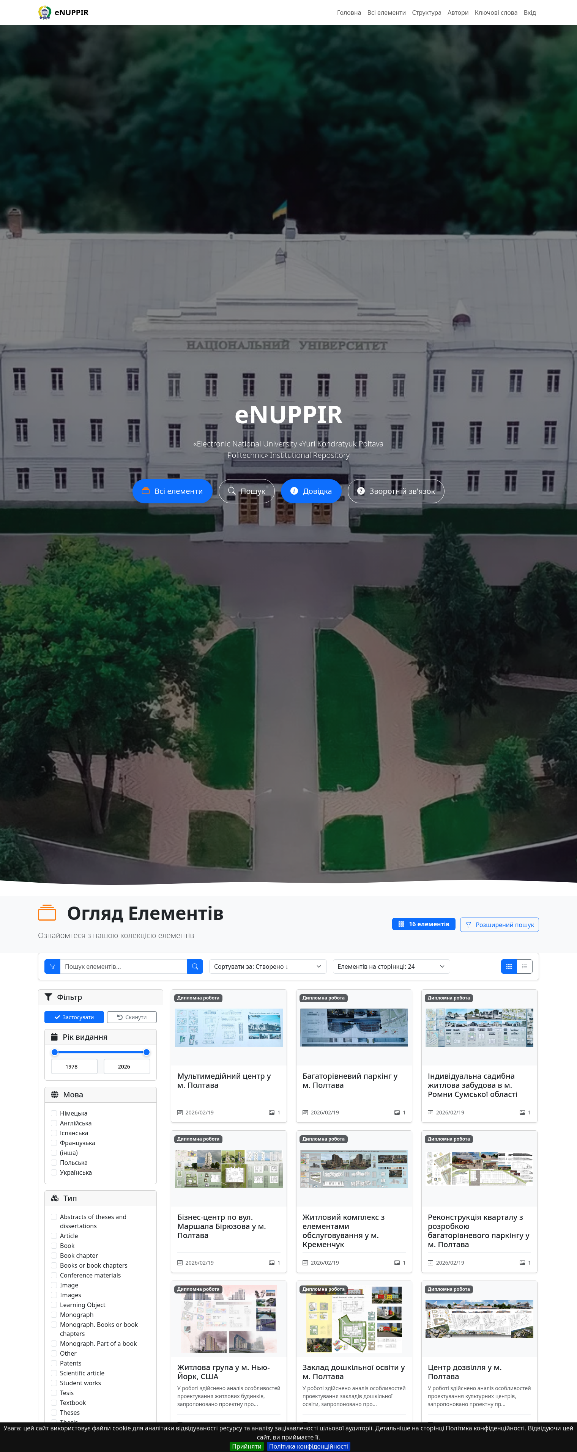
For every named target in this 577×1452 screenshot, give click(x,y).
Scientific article (82, 1373)
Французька (77, 1143)
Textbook (73, 1403)
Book (67, 1245)
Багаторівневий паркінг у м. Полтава (350, 1080)
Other (68, 1353)
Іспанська (74, 1133)
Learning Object (83, 1305)
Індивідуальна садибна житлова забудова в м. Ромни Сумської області (472, 1085)
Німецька (74, 1113)
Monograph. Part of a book (98, 1343)
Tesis (67, 1393)
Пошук (246, 491)
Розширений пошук (499, 925)
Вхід (530, 12)
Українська (76, 1172)
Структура (426, 12)
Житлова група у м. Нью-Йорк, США (223, 1371)
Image (69, 1285)
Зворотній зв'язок (396, 491)
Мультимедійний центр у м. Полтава (224, 1080)
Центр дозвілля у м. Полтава (465, 1371)
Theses (70, 1412)
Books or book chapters (94, 1265)
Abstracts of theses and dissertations (93, 1221)
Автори (458, 12)
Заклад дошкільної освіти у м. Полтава (354, 1371)
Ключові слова (496, 12)
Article (69, 1236)
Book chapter (79, 1255)
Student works (80, 1383)
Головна (349, 12)
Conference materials (90, 1275)
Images (70, 1295)
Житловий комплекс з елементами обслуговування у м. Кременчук (344, 1230)
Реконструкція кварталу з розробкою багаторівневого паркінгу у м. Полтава (479, 1230)
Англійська (76, 1123)
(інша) (69, 1153)
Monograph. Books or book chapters (99, 1329)
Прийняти (247, 1446)
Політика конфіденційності (308, 1446)
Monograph (77, 1315)
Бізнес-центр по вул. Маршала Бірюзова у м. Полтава (221, 1226)
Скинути (132, 1017)
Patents (71, 1363)
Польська (74, 1162)
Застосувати (74, 1017)
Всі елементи (386, 12)
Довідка (311, 491)
